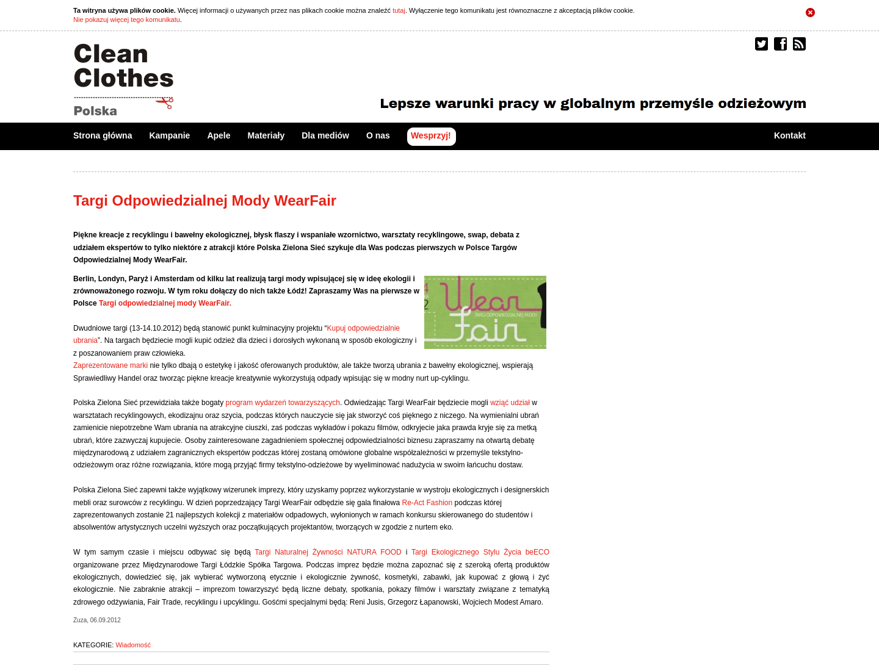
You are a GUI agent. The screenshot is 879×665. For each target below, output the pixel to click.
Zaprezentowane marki (110, 365)
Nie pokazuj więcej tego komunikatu (126, 19)
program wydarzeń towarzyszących (282, 402)
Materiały (266, 135)
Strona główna (102, 135)
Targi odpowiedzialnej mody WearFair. (165, 303)
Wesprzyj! (431, 135)
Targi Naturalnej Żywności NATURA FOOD (328, 552)
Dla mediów (325, 135)
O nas (378, 135)
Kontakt (790, 135)
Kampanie (169, 135)
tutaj (398, 10)
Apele (218, 135)
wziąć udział (510, 402)
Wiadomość (132, 645)
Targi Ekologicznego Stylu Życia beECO (480, 552)
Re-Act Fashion (426, 502)
